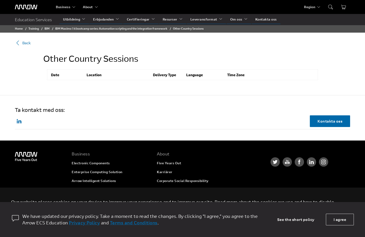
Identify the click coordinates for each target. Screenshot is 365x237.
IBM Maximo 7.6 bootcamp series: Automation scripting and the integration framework (111, 28)
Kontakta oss (266, 19)
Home (19, 28)
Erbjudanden (103, 19)
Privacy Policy (84, 223)
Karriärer (164, 172)
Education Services (33, 19)
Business (63, 7)
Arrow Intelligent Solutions (94, 181)
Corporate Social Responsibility (183, 181)
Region (309, 7)
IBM (47, 28)
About (88, 7)
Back (23, 43)
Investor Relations (172, 189)
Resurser (170, 19)
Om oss (236, 19)
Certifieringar (138, 19)
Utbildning (71, 19)
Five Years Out (169, 163)
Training (33, 28)
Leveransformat (203, 19)
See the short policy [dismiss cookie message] (295, 219)
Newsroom (165, 198)
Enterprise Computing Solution (97, 172)
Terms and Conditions (134, 223)
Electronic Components (91, 163)
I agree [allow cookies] (340, 219)
